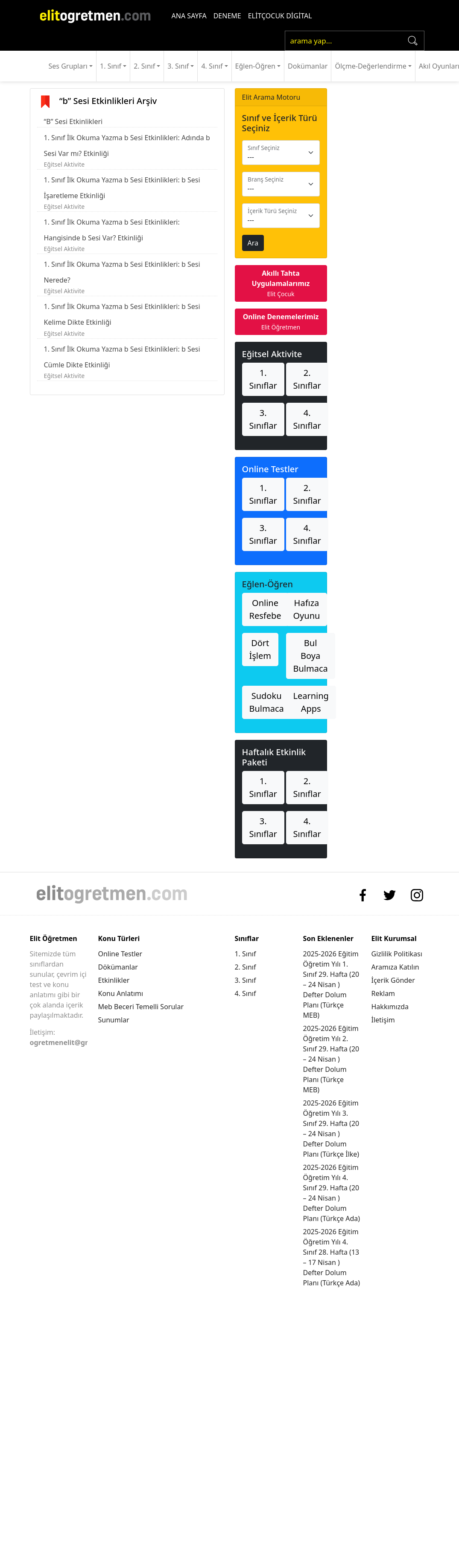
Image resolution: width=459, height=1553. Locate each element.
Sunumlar (113, 1020)
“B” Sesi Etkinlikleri (73, 121)
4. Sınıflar (307, 419)
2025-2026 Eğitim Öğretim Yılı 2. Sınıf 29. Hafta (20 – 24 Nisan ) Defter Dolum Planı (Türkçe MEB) (331, 1059)
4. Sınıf (211, 66)
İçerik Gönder (393, 980)
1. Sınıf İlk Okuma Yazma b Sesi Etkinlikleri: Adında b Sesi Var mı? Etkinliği (127, 145)
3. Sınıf (178, 66)
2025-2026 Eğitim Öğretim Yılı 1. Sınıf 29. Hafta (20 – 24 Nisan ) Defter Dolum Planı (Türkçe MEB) (331, 984)
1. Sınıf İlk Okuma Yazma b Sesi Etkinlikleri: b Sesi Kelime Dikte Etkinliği (122, 314)
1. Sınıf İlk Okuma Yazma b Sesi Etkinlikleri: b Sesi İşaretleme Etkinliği (122, 187)
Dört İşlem (260, 649)
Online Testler (120, 953)
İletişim (383, 1020)
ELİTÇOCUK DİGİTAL (280, 15)
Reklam (383, 993)
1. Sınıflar (263, 379)
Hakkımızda (390, 1006)
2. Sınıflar (307, 379)
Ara (253, 243)
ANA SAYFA (189, 15)
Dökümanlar (117, 967)
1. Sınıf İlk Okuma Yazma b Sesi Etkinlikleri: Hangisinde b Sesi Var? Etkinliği (112, 229)
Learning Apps (311, 702)
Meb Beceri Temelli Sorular (141, 1006)
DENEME (227, 15)
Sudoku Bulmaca (266, 702)
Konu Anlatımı (120, 993)
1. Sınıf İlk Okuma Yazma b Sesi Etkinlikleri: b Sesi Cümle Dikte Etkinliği (122, 356)
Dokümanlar (307, 66)
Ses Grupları (68, 66)
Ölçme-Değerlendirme (370, 66)
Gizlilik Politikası (396, 953)
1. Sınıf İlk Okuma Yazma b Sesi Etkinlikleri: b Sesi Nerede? (122, 272)
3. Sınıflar (263, 419)
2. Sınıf (144, 66)
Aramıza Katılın (395, 967)
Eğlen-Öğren (255, 66)
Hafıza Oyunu (306, 609)
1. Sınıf (110, 66)
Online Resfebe (265, 609)
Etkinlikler (113, 980)
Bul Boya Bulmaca (310, 655)
